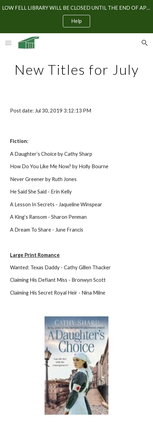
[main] (76, 69)
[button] (8, 42)
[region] (76, 16)
